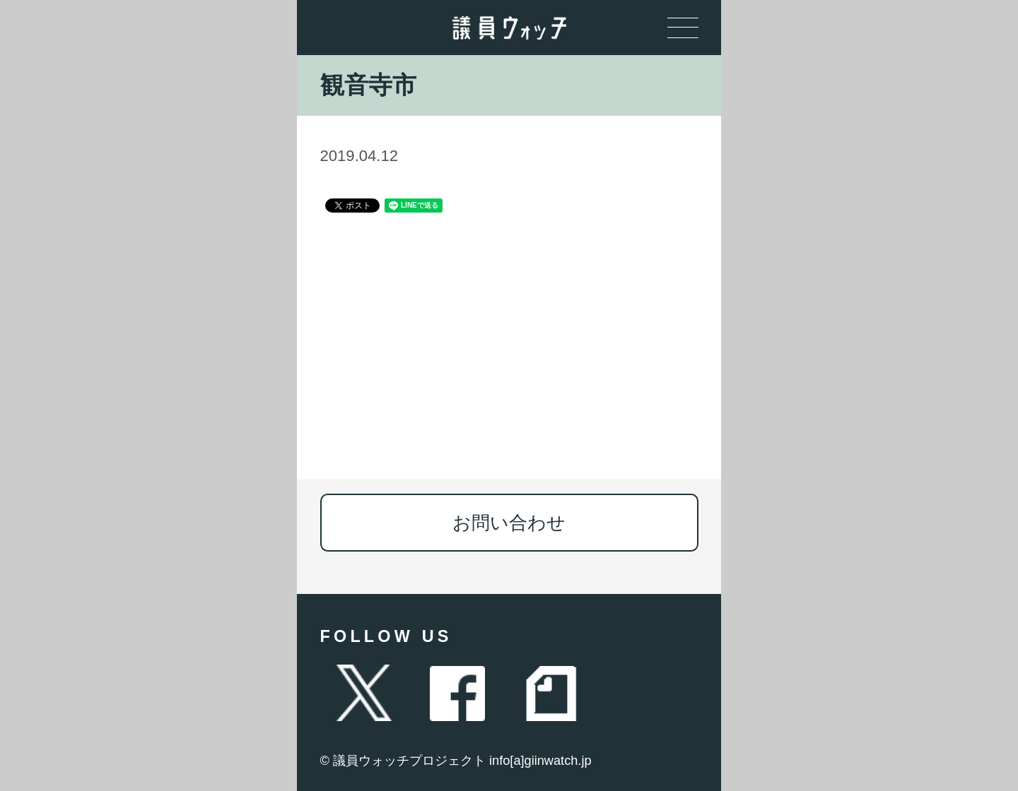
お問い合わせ (509, 522)
